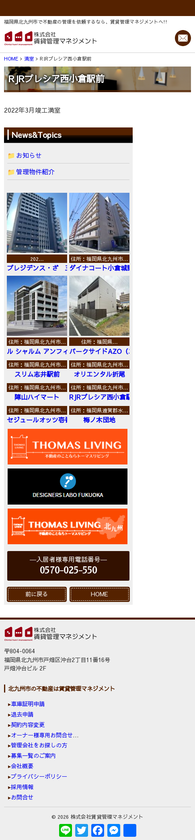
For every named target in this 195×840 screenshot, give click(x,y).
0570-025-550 (68, 570)
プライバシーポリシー (39, 776)
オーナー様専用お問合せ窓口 (47, 735)
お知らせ (29, 155)
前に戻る (36, 594)
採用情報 (22, 787)
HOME (99, 594)
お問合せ (22, 797)
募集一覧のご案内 (33, 755)
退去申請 (22, 714)
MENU (97, 8)
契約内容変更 (28, 725)
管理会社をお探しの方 (39, 745)
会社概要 (22, 766)
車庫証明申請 (28, 704)
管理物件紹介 (35, 171)
